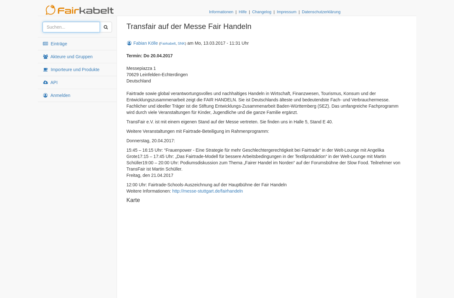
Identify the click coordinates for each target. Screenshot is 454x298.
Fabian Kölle (142, 43)
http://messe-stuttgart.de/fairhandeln (207, 191)
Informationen (221, 12)
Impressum (286, 12)
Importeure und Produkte (71, 69)
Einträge (55, 43)
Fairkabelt (168, 43)
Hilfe (243, 12)
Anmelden (56, 95)
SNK (181, 43)
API (50, 82)
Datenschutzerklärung (321, 12)
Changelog (261, 12)
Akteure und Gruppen (68, 56)
